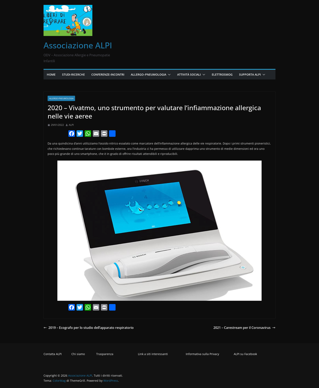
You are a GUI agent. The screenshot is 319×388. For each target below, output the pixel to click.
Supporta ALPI (250, 74)
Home (51, 74)
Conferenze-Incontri (107, 74)
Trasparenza (104, 354)
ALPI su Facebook (245, 354)
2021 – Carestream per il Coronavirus (244, 327)
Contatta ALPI (53, 354)
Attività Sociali (189, 74)
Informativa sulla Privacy (202, 354)
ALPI (71, 125)
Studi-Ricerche (73, 74)
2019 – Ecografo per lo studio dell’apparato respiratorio (89, 327)
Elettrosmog (222, 74)
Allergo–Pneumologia (148, 74)
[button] (168, 74)
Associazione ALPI (78, 45)
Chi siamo (78, 354)
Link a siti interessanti (153, 354)
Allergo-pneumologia (61, 98)
